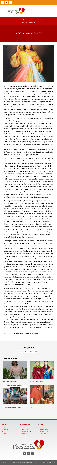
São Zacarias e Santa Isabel (36, 381)
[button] (21, 351)
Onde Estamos (41, 19)
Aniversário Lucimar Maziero (10, 381)
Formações (28, 30)
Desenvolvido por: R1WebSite (49, 462)
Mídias (24, 22)
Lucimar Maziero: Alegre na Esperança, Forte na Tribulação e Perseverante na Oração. (15, 406)
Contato (50, 19)
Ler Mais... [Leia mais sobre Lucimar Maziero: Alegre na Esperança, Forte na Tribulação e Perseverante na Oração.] (5, 409)
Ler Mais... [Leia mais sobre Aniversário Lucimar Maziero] (5, 383)
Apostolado (31, 19)
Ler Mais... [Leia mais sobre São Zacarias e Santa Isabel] (31, 383)
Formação (22, 19)
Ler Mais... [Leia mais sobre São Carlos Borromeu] (31, 407)
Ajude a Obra (32, 22)
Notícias (16, 19)
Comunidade (7, 19)
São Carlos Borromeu (35, 406)
